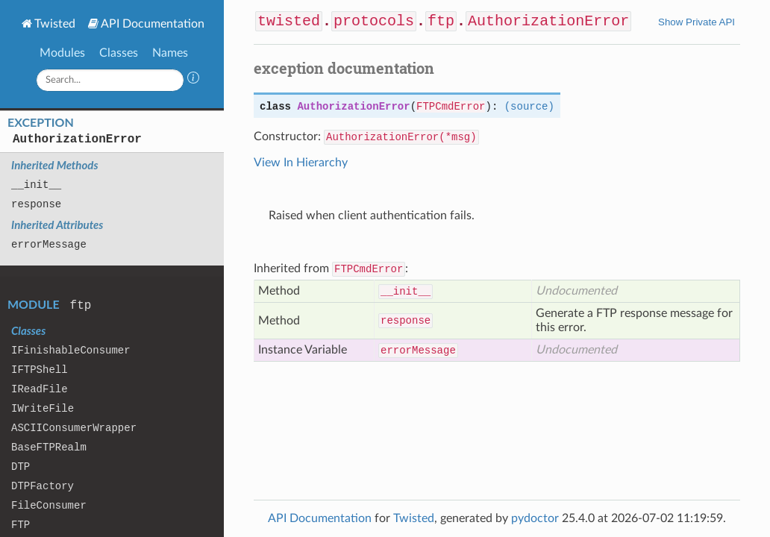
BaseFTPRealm (49, 447)
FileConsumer (49, 506)
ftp (81, 306)
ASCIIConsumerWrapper (74, 428)
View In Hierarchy (301, 163)
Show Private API (696, 22)
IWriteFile (42, 409)
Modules (62, 53)
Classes (118, 53)
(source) (529, 107)
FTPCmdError (450, 107)
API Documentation (152, 24)
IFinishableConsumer (71, 351)
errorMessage (49, 245)
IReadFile (39, 389)
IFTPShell (39, 370)
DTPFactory (42, 486)
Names (170, 53)
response (36, 204)
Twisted (54, 24)
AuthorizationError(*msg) (401, 137)
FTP (20, 525)
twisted (288, 21)
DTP (20, 467)
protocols (374, 21)
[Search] (110, 80)
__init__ (36, 185)
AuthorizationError (77, 139)
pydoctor (535, 518)
